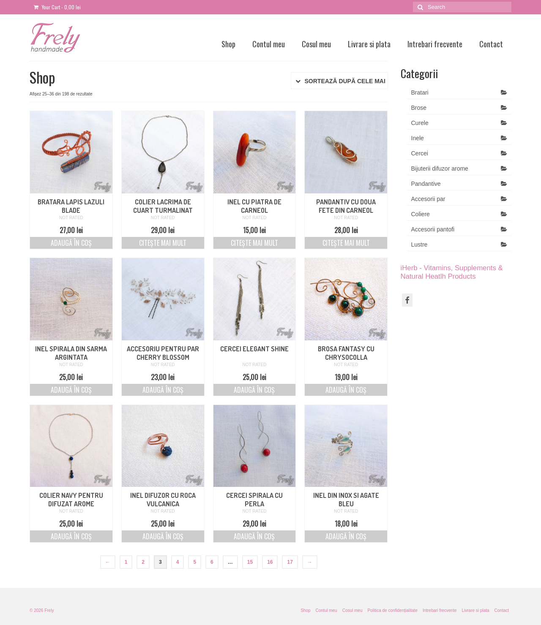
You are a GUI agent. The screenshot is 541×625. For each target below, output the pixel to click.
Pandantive (426, 183)
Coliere (420, 214)
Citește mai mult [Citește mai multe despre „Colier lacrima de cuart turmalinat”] (162, 243)
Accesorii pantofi (433, 229)
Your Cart (57, 7)
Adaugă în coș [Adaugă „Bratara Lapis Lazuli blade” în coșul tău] (71, 243)
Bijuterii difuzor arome (439, 168)
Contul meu (268, 43)
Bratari (420, 92)
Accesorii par (428, 199)
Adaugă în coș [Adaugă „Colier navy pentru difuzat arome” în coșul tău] (71, 536)
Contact (491, 43)
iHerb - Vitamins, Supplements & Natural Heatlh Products (452, 272)
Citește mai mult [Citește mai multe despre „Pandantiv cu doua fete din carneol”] (346, 243)
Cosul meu (316, 43)
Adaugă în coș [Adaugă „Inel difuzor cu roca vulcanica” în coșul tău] (162, 536)
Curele (420, 123)
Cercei (419, 153)
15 (250, 562)
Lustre (419, 244)
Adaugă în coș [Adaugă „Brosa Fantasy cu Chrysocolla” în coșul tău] (345, 390)
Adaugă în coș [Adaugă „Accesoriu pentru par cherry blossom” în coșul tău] (162, 390)
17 (289, 562)
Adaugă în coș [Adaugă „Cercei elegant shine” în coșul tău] (254, 390)
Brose (419, 107)
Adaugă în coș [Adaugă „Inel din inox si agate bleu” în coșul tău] (345, 536)
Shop (228, 43)
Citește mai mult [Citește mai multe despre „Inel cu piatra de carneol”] (254, 243)
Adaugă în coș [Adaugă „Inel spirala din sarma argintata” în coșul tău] (71, 390)
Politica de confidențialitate (392, 610)
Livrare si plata (369, 43)
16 (270, 562)
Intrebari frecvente (434, 43)
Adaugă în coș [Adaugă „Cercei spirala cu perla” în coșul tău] (254, 536)
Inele (417, 138)
